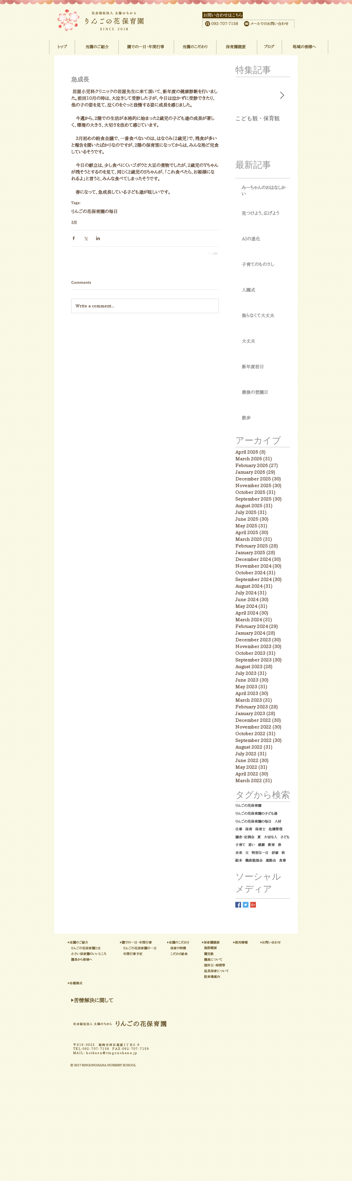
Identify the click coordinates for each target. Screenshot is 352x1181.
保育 (248, 829)
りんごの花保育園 (248, 805)
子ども (284, 837)
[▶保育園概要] (224, 942)
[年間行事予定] (148, 954)
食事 (282, 860)
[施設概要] (221, 948)
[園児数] (217, 954)
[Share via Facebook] (73, 238)
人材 (278, 821)
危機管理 (275, 829)
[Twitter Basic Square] (245, 905)
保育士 (260, 829)
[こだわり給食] (192, 954)
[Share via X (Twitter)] (85, 238)
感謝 (261, 845)
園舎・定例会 (244, 837)
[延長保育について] (235, 971)
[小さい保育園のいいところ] (116, 954)
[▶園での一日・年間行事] (161, 942)
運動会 (271, 860)
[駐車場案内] (235, 977)
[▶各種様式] (94, 983)
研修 (275, 852)
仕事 (238, 829)
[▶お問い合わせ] (285, 942)
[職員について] (227, 960)
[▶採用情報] (251, 942)
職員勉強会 (254, 860)
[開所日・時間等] (230, 965)
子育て (240, 845)
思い (251, 845)
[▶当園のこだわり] (194, 942)
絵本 (238, 860)
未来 (238, 852)
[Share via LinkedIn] (98, 238)
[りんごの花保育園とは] (109, 948)
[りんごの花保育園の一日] (165, 948)
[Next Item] (282, 96)
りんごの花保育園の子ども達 (256, 813)
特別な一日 (260, 852)
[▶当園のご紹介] (94, 942)
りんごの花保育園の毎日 (94, 211)
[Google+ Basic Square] (253, 905)
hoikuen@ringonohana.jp (112, 1052)
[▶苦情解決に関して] (92, 1000)
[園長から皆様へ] (98, 960)
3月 (74, 222)
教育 (271, 845)
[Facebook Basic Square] (238, 905)
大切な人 (270, 837)
